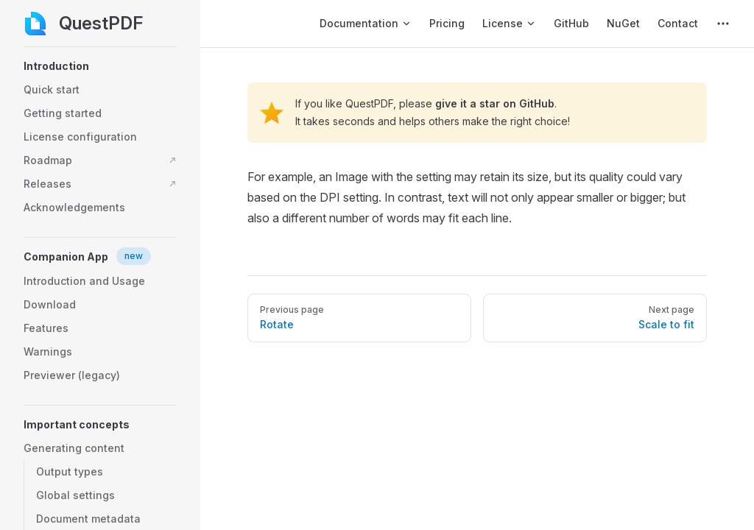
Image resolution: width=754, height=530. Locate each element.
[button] (100, 66)
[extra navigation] (723, 23)
